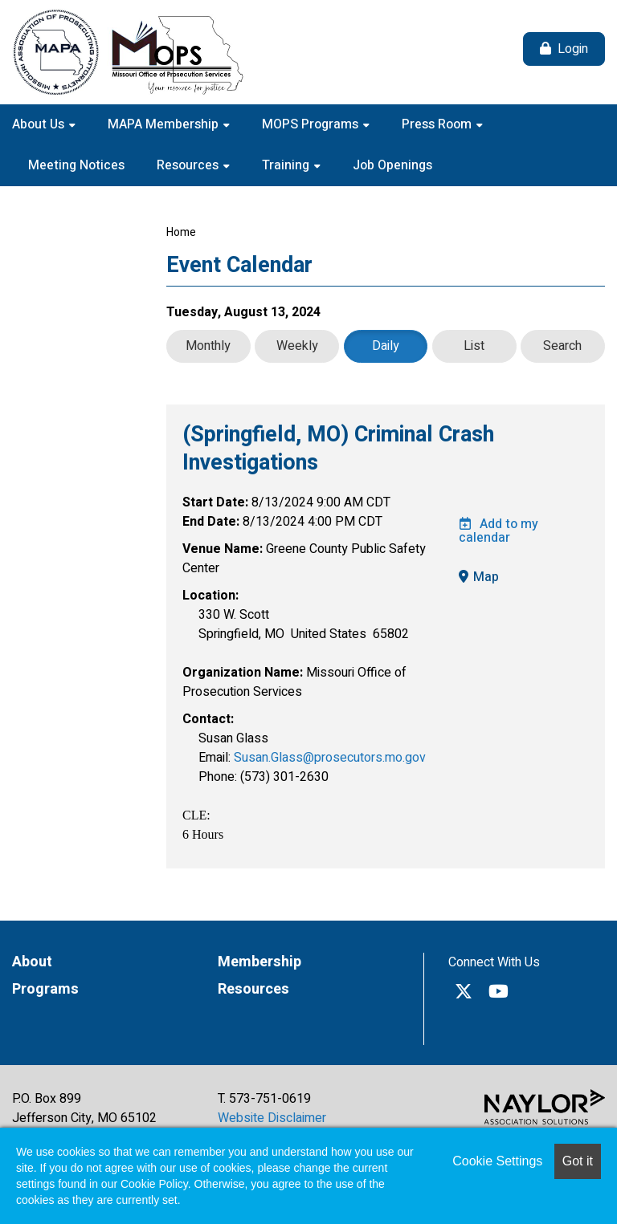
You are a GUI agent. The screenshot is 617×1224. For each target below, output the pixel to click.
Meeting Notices (76, 165)
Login (573, 49)
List (474, 346)
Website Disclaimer (272, 1118)
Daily (385, 346)
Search (562, 346)
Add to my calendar (498, 531)
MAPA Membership (165, 124)
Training (287, 165)
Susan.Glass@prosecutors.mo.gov (330, 757)
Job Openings (392, 165)
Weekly (297, 346)
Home (181, 232)
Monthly (208, 346)
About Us (39, 124)
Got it (577, 1161)
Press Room (438, 124)
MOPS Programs (312, 124)
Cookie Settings (497, 1161)
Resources (189, 165)
